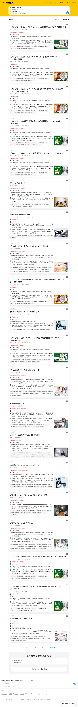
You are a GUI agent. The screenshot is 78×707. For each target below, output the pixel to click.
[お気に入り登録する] (67, 24)
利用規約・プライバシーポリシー (28, 699)
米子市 (16, 694)
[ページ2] (35, 647)
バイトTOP (4, 694)
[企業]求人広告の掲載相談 (44, 699)
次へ (51, 647)
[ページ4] (42, 647)
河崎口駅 (22, 694)
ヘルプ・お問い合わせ (7, 699)
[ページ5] (45, 647)
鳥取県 (10, 694)
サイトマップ (16, 699)
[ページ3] (39, 647)
